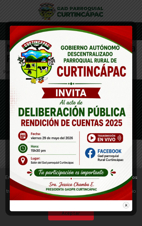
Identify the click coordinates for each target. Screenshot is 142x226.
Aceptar (71, 213)
